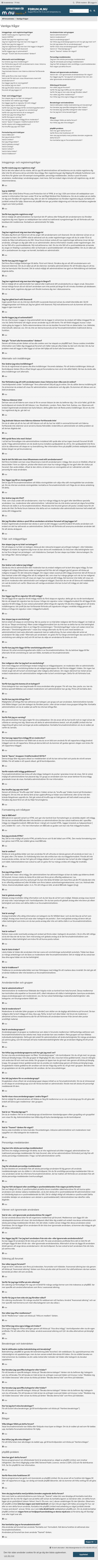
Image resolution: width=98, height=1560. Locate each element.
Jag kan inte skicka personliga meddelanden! (67, 59)
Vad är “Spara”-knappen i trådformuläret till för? (20, 122)
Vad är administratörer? (59, 35)
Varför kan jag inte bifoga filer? (14, 115)
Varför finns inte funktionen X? (62, 133)
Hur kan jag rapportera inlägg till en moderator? (20, 120)
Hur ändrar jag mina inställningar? (15, 62)
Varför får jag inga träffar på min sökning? (66, 90)
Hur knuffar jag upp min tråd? (13, 127)
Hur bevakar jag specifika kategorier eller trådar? (68, 107)
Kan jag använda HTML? (11, 137)
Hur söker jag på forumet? (60, 87)
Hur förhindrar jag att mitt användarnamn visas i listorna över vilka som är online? (24, 65)
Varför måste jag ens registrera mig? (16, 35)
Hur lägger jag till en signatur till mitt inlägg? (19, 103)
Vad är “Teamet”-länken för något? (63, 51)
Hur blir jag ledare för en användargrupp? (66, 44)
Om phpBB (13, 1465)
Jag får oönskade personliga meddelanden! (66, 62)
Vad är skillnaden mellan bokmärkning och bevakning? (71, 105)
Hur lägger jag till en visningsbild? (15, 83)
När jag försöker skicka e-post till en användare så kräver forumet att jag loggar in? (24, 89)
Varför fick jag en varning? (12, 117)
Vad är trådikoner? (9, 154)
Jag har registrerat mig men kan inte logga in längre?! (23, 47)
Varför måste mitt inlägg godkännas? (16, 124)
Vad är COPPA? (8, 37)
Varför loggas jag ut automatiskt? (15, 51)
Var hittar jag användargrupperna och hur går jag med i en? (73, 42)
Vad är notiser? (8, 149)
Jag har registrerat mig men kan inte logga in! (19, 42)
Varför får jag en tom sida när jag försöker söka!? (68, 92)
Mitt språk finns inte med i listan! (14, 76)
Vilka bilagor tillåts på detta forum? (63, 120)
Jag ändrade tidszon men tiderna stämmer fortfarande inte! (23, 72)
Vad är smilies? (8, 140)
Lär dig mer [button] (9, 1556)
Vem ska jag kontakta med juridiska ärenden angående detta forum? (71, 136)
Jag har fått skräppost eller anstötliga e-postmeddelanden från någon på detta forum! (73, 65)
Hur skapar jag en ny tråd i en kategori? (17, 98)
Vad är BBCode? (8, 135)
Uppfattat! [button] (83, 1554)
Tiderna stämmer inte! (10, 69)
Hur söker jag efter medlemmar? (62, 95)
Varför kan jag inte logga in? (12, 44)
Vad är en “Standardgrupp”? (61, 49)
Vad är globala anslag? (10, 144)
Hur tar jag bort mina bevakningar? (63, 112)
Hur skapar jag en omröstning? (14, 105)
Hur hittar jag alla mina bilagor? (62, 123)
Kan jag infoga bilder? (10, 142)
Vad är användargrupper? (60, 39)
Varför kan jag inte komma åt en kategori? (18, 112)
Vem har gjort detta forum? (60, 131)
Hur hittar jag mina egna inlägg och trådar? (66, 97)
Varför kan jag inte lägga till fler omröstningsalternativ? (23, 108)
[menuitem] (17, 2)
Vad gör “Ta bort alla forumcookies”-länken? (19, 54)
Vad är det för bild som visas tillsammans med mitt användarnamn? (21, 79)
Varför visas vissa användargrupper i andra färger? (69, 47)
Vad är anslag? (7, 147)
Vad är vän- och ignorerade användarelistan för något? (71, 75)
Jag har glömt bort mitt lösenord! (15, 49)
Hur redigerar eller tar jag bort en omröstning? (20, 110)
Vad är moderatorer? (58, 37)
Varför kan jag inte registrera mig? (15, 39)
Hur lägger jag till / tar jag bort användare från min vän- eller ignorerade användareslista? (71, 78)
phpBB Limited (69, 1460)
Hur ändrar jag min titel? (11, 85)
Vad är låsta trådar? (9, 151)
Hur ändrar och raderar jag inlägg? (15, 101)
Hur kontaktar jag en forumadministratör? (66, 140)
